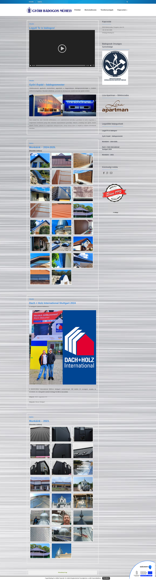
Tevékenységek (107, 10)
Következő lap (62, 572)
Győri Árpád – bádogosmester (47, 84)
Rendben (106, 578)
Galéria (40, 2)
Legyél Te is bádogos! (42, 28)
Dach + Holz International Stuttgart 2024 (52, 303)
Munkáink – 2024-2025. (42, 147)
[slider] (60, 65)
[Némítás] (91, 65)
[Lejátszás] (30, 65)
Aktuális (31, 2)
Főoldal (77, 10)
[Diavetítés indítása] (35, 151)
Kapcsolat (122, 10)
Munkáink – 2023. (39, 421)
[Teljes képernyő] (93, 65)
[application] (62, 48)
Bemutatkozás (90, 10)
